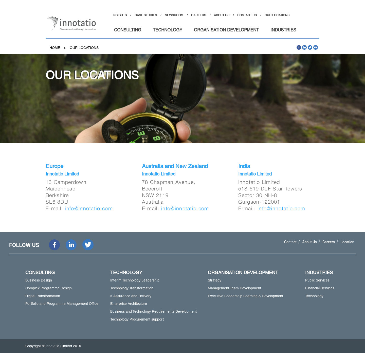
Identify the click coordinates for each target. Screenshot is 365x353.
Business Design (38, 280)
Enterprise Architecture (128, 304)
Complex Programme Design (48, 288)
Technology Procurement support (137, 319)
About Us (310, 242)
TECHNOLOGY (167, 30)
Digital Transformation (42, 296)
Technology (314, 296)
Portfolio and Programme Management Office (61, 304)
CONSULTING (127, 30)
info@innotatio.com (89, 208)
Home (54, 48)
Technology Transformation (131, 288)
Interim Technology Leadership (134, 280)
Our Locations (84, 48)
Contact (291, 242)
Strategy (214, 280)
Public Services (317, 280)
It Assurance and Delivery (130, 296)
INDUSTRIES (283, 30)
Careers (329, 242)
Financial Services (319, 288)
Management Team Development (234, 288)
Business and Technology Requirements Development (153, 311)
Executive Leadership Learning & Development (245, 296)
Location (347, 242)
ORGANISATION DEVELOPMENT (226, 30)
